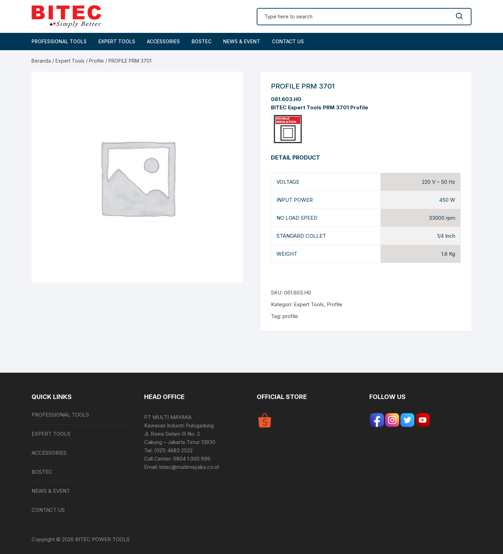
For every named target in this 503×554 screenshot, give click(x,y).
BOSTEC (201, 41)
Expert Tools (70, 61)
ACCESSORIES (163, 41)
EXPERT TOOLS (116, 41)
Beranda (41, 61)
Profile (96, 61)
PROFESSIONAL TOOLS (59, 41)
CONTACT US (288, 41)
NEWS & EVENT (241, 41)
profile (290, 316)
